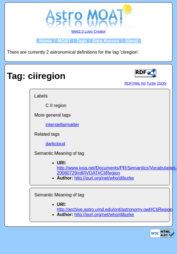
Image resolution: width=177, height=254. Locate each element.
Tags (82, 40)
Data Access (106, 40)
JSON (161, 83)
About (131, 40)
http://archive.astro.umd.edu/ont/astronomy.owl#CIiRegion (114, 209)
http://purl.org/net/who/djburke (104, 178)
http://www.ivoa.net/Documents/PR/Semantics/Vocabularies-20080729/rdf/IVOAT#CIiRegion (117, 170)
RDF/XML (132, 83)
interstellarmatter (62, 124)
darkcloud (55, 143)
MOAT (64, 40)
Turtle (151, 83)
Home (45, 40)
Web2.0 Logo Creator (88, 31)
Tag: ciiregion (36, 76)
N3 (143, 83)
